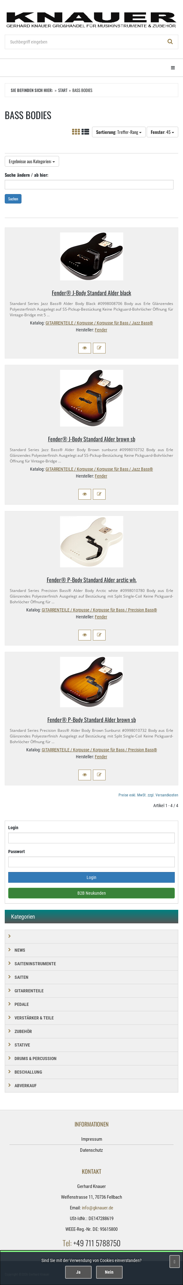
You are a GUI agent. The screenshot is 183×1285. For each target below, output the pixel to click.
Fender (101, 329)
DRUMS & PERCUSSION (36, 1058)
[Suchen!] (170, 42)
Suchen (13, 198)
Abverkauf (26, 1085)
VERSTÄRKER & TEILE (34, 1017)
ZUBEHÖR (23, 1031)
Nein (109, 1272)
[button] (84, 348)
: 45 (162, 132)
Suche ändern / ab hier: (26, 174)
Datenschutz (91, 1150)
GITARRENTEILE (29, 990)
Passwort (16, 851)
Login (13, 827)
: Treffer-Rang (119, 132)
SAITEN (21, 977)
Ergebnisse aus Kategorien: (32, 161)
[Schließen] (174, 1261)
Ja (78, 1272)
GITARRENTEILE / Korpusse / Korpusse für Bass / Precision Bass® (99, 609)
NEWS (20, 950)
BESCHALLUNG (28, 1072)
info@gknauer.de (97, 1208)
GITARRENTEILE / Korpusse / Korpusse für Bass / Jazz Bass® (99, 322)
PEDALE (22, 1004)
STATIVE (22, 1044)
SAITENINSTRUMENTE (35, 963)
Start (62, 90)
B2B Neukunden (91, 893)
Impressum (91, 1139)
